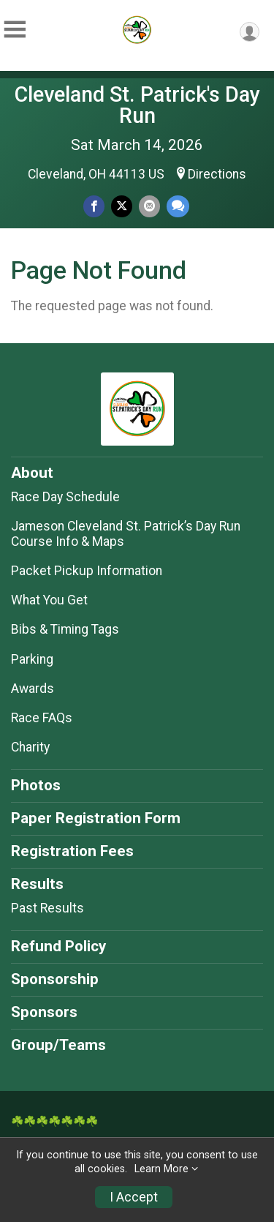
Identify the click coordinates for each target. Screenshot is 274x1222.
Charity (30, 747)
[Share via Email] (149, 206)
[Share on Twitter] (121, 206)
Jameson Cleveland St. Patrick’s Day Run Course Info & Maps (125, 533)
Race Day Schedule (65, 497)
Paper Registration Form (95, 818)
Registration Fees (72, 851)
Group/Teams (58, 1045)
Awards (32, 688)
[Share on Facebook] (93, 206)
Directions (217, 174)
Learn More (161, 1169)
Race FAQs (41, 718)
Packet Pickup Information (86, 570)
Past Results (47, 908)
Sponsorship (55, 979)
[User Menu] (249, 32)
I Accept (134, 1197)
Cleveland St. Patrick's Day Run (137, 105)
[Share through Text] (178, 206)
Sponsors (44, 1012)
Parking (32, 659)
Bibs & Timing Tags (65, 629)
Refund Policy (58, 946)
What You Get (49, 600)
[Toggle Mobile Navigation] (14, 30)
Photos (36, 785)
